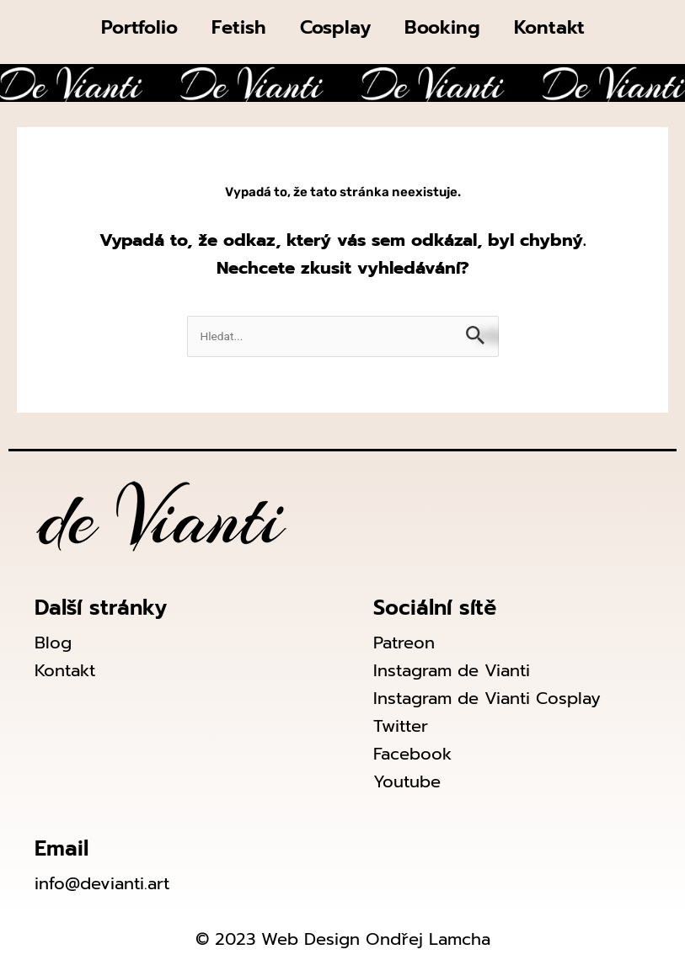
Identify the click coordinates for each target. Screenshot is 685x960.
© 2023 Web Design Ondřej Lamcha (342, 939)
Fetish (238, 27)
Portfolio (139, 27)
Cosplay (335, 27)
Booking (442, 27)
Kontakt (549, 27)
